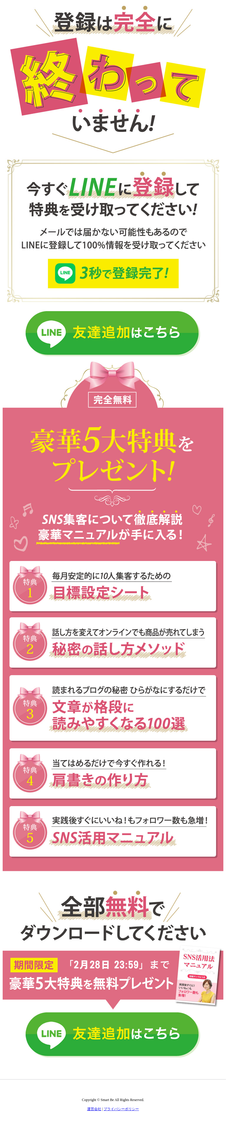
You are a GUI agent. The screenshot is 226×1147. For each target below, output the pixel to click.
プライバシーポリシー (121, 1109)
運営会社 (94, 1109)
